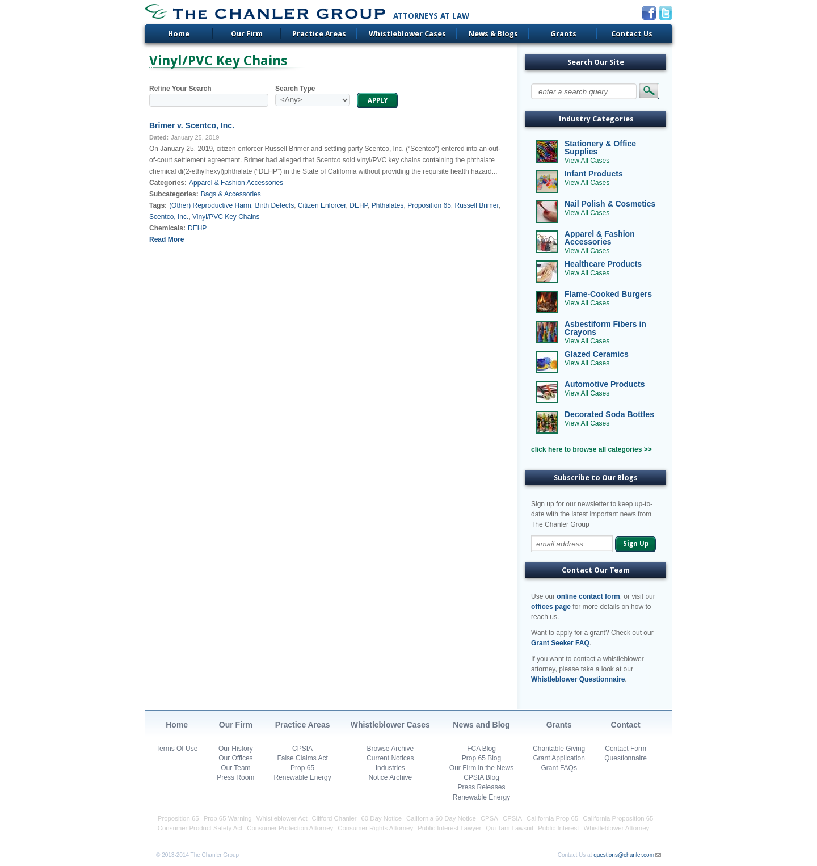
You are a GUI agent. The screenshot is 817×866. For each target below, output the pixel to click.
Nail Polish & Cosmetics (610, 203)
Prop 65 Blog (481, 758)
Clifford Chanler (334, 818)
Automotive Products (605, 384)
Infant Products (594, 173)
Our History (235, 749)
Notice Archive (390, 777)
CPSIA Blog (481, 777)
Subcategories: (174, 194)
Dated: (159, 137)
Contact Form (625, 749)
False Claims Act (302, 758)
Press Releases (481, 787)
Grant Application (559, 758)
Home (178, 34)
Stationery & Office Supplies (600, 147)
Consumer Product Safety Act (200, 828)
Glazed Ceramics (597, 354)
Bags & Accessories (231, 194)
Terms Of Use (176, 749)
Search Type (295, 89)
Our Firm (247, 34)
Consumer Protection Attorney (290, 828)
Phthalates (388, 205)
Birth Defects (274, 205)
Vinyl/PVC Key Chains (226, 217)
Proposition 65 (429, 205)
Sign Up (635, 544)
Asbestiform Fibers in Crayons (605, 328)
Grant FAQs (559, 768)
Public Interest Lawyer (449, 828)
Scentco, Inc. (168, 217)
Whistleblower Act (282, 818)
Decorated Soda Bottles (609, 414)
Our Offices (235, 758)
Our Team (235, 768)
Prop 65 (302, 768)
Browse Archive (390, 749)
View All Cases (587, 161)
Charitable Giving (559, 749)
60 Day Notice (381, 818)
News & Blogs (493, 34)
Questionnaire (625, 758)
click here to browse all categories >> (591, 449)
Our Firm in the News (481, 768)
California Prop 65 (552, 818)
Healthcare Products (603, 263)
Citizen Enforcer (322, 205)
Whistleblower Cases (407, 34)
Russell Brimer (477, 205)
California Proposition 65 (618, 818)
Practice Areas (319, 34)
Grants (563, 34)
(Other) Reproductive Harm (210, 205)
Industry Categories (596, 119)
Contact (626, 724)
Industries (390, 768)
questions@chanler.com (623, 855)
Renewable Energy (302, 777)
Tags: (158, 205)
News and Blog (481, 724)
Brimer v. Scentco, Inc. (191, 125)
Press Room (235, 777)
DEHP (358, 205)
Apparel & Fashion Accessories (236, 183)
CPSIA (302, 749)
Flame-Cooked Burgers (608, 294)
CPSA (489, 818)
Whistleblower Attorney (616, 828)
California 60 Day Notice (441, 818)
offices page (551, 607)
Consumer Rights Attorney (375, 828)
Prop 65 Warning (228, 818)
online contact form (588, 596)
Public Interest (558, 828)
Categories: (168, 183)
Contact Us (631, 34)
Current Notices (390, 758)
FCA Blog (481, 749)
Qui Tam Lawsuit (509, 828)
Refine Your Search (180, 89)
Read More (166, 239)
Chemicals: (167, 228)
